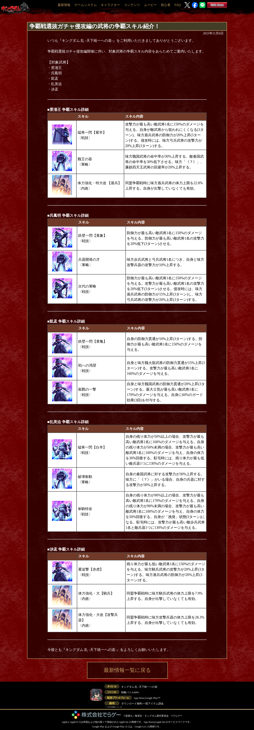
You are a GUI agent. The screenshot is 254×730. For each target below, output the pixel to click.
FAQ (177, 5)
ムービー (150, 5)
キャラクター (110, 5)
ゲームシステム (85, 5)
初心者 (165, 5)
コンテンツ (132, 5)
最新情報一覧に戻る (127, 670)
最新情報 (64, 5)
